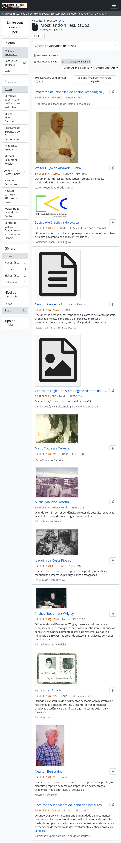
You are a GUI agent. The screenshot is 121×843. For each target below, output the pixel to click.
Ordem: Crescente (106, 67)
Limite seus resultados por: (15, 27)
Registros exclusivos (15, 52)
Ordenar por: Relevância (77, 67)
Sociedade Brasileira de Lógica (57, 222)
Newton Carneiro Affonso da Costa (15, 196)
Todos (8, 89)
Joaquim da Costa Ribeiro (15, 172)
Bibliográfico (15, 276)
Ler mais (45, 639)
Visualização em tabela (76, 61)
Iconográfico (15, 263)
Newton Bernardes (15, 182)
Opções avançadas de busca (55, 46)
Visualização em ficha (47, 61)
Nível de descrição (12, 294)
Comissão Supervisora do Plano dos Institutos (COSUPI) (71, 805)
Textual (15, 269)
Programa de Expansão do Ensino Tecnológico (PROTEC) (71, 92)
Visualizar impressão (46, 55)
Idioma (10, 43)
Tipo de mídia (10, 323)
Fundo (15, 311)
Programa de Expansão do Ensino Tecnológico (15, 133)
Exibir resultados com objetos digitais (95, 79)
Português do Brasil (15, 62)
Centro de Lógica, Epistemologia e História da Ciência (15, 230)
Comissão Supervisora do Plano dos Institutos (15, 101)
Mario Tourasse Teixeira (52, 448)
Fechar (62, 20)
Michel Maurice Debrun (15, 117)
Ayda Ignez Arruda (15, 147)
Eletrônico (15, 282)
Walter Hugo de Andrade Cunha (15, 212)
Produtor (11, 81)
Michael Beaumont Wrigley (15, 159)
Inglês (15, 71)
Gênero (10, 248)
